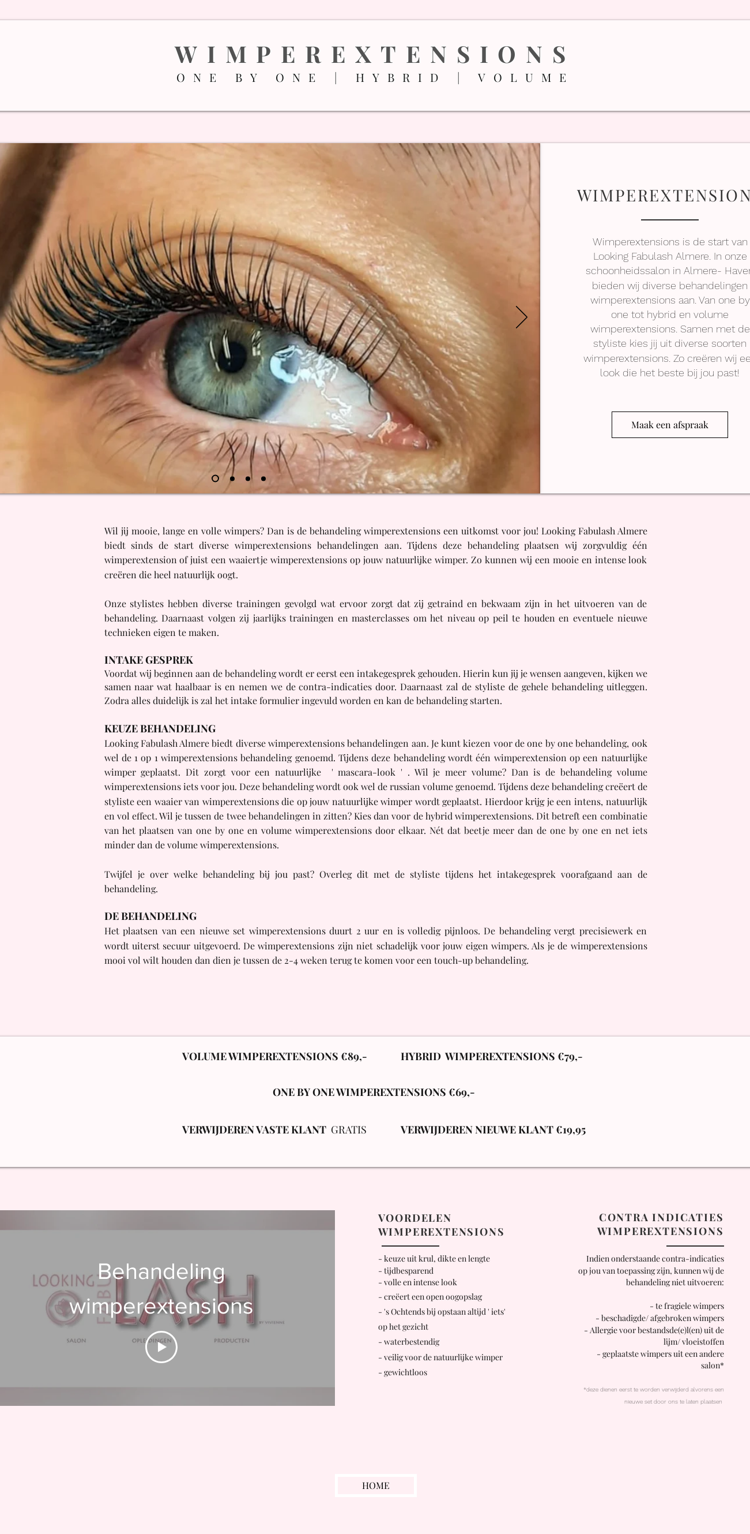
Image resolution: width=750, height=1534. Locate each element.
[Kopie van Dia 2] (248, 478)
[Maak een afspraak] (670, 424)
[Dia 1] (215, 478)
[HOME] (376, 1485)
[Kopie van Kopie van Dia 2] (263, 478)
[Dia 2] (232, 478)
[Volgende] (521, 318)
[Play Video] (161, 1347)
